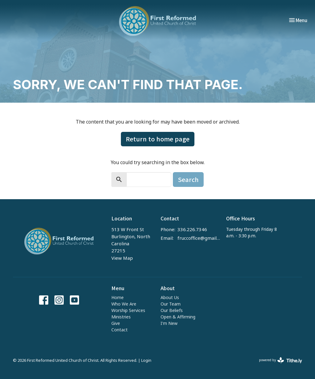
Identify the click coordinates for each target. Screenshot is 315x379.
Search (188, 179)
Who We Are (123, 304)
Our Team (171, 304)
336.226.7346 (192, 229)
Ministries (121, 317)
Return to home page (157, 138)
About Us (170, 297)
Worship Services (128, 310)
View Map (122, 258)
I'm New (169, 323)
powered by (280, 360)
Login (146, 360)
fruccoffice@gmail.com (198, 238)
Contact (119, 330)
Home (117, 297)
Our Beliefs (172, 310)
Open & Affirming (178, 317)
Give (115, 323)
